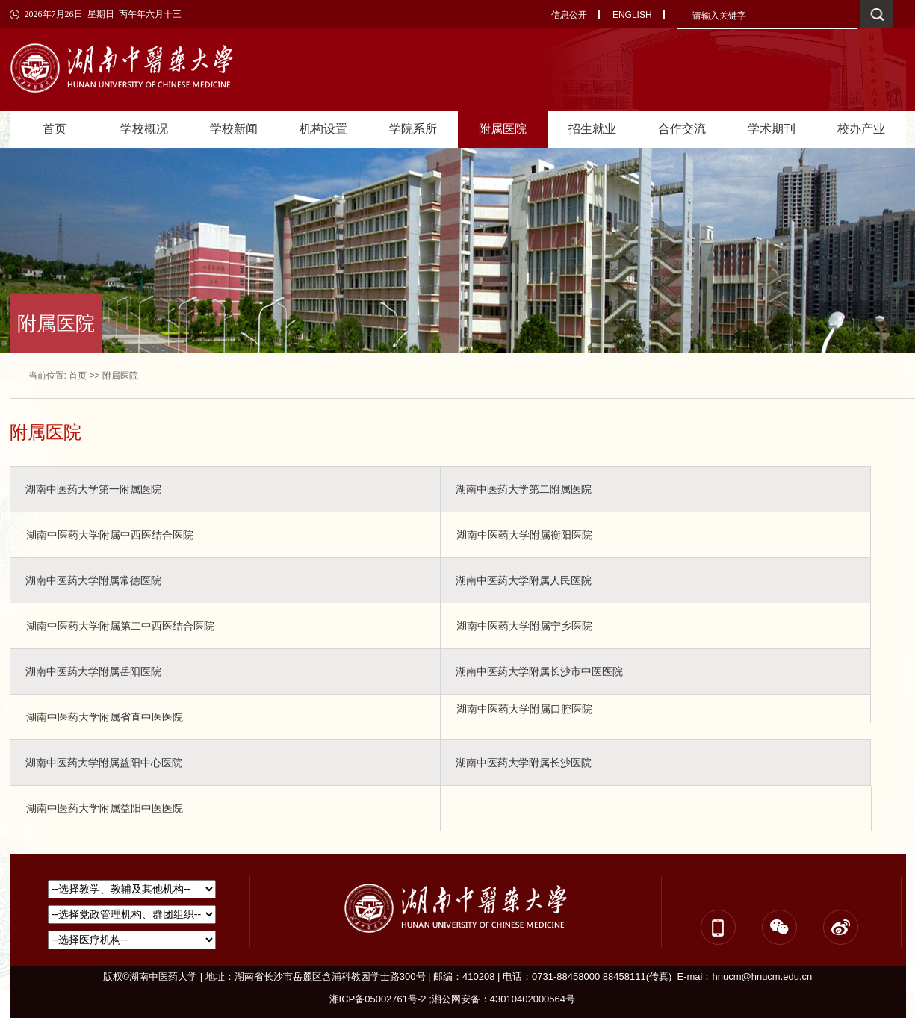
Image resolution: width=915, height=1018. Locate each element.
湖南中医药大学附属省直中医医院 (104, 717)
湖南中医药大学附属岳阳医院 (93, 671)
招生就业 (592, 128)
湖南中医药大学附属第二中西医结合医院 (120, 626)
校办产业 (861, 128)
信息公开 (569, 15)
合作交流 (682, 128)
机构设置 (323, 128)
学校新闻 (234, 128)
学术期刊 (771, 128)
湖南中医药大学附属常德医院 (93, 580)
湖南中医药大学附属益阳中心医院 (103, 763)
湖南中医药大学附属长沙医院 (524, 763)
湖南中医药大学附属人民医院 (524, 580)
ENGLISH (632, 15)
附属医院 (503, 128)
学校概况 (144, 128)
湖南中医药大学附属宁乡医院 (524, 626)
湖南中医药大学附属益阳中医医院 (104, 808)
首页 (54, 128)
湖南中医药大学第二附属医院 (524, 489)
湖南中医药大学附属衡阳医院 (524, 535)
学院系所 (413, 128)
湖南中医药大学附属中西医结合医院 (109, 535)
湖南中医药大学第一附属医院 (93, 489)
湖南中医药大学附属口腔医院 (524, 709)
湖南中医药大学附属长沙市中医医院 (539, 671)
